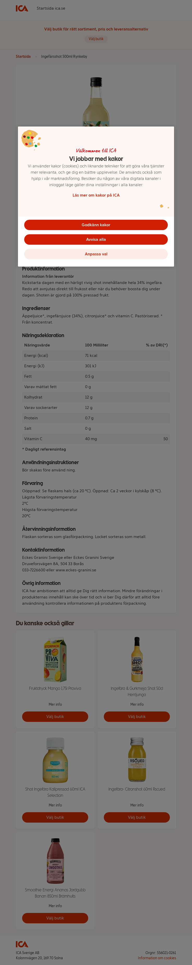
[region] (96, 197)
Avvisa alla (96, 239)
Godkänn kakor (96, 224)
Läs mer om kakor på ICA (96, 195)
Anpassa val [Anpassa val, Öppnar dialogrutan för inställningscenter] (96, 253)
